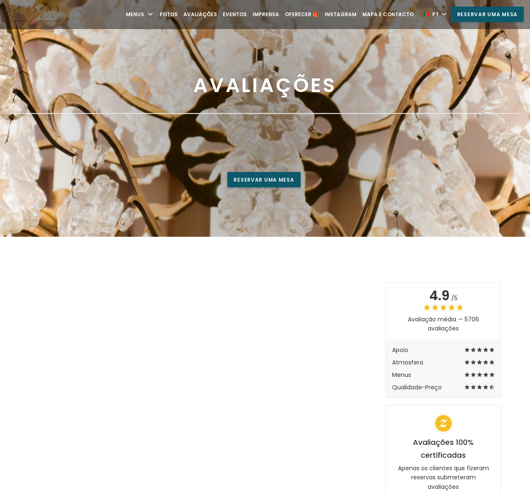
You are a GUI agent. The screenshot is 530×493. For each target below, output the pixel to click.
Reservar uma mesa (487, 14)
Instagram (341, 14)
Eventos (235, 14)
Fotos (169, 14)
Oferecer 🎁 (302, 14)
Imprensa (266, 14)
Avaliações (200, 14)
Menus (140, 14)
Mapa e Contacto (388, 14)
